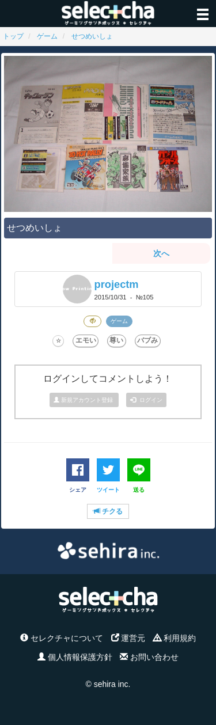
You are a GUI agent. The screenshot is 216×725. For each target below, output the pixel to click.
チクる (108, 511)
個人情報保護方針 (74, 657)
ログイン (146, 400)
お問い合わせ (149, 657)
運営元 (128, 638)
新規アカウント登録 (84, 400)
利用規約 (174, 638)
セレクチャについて (61, 638)
